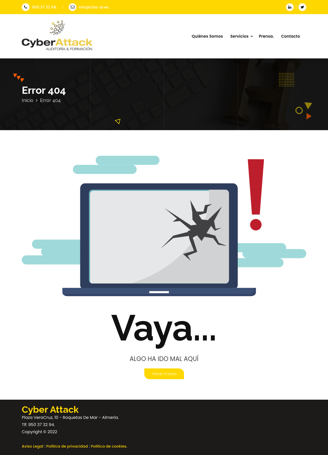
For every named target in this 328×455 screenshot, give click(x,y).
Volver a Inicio (164, 373)
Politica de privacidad (67, 446)
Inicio (27, 100)
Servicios (239, 36)
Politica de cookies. (109, 446)
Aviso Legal (32, 446)
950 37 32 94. (39, 7)
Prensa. (266, 36)
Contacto (290, 36)
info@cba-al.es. (89, 7)
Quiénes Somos (207, 36)
